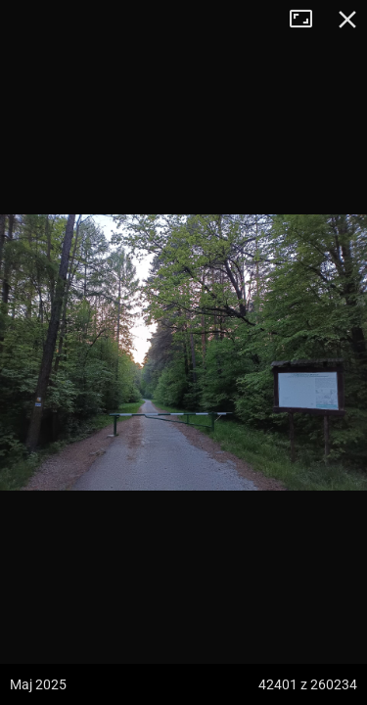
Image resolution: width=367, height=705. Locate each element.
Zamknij (347, 19)
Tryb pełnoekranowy (308, 19)
